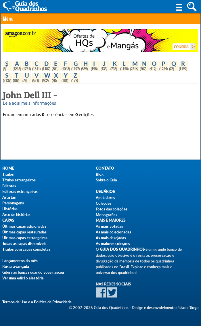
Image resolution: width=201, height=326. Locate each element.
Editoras (9, 185)
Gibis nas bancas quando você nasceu (33, 272)
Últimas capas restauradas (24, 232)
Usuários (105, 191)
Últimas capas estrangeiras (24, 237)
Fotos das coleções (111, 209)
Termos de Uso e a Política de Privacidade (37, 302)
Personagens (13, 203)
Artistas (9, 197)
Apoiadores (105, 197)
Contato (105, 168)
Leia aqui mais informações (29, 103)
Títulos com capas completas (26, 249)
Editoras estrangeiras (20, 191)
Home (8, 168)
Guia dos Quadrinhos (122, 249)
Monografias (106, 214)
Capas (8, 220)
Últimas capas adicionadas (24, 226)
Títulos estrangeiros (19, 180)
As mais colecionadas (113, 232)
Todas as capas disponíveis (24, 243)
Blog (100, 174)
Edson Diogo (188, 307)
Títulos (8, 174)
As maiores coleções (113, 243)
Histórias (10, 208)
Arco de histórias (16, 214)
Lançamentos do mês (20, 260)
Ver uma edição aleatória (23, 278)
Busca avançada (15, 266)
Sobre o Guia (106, 180)
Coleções (103, 203)
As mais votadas (109, 226)
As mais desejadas (111, 237)
